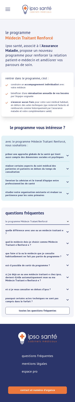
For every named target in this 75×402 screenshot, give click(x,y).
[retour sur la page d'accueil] (36, 9)
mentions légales (34, 363)
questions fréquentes (37, 356)
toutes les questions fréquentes (37, 310)
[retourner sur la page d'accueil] (37, 338)
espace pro (30, 371)
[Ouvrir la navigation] (7, 9)
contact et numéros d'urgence (37, 390)
